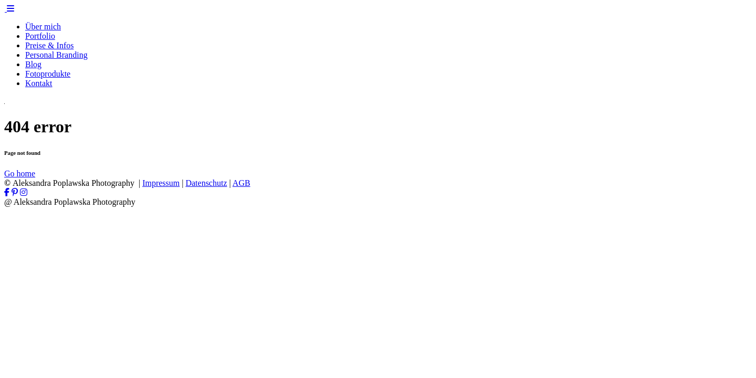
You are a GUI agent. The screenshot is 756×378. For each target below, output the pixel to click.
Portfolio (40, 36)
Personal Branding (56, 54)
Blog (33, 64)
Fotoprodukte (47, 73)
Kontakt (38, 83)
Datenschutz (206, 182)
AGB (241, 182)
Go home (19, 173)
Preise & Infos (49, 45)
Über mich (43, 26)
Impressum (161, 182)
